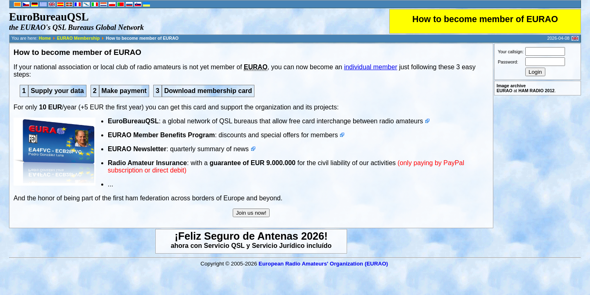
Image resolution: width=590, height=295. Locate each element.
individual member (370, 67)
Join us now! (251, 213)
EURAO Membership (78, 38)
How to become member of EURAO (485, 19)
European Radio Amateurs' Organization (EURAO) (323, 264)
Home (45, 38)
